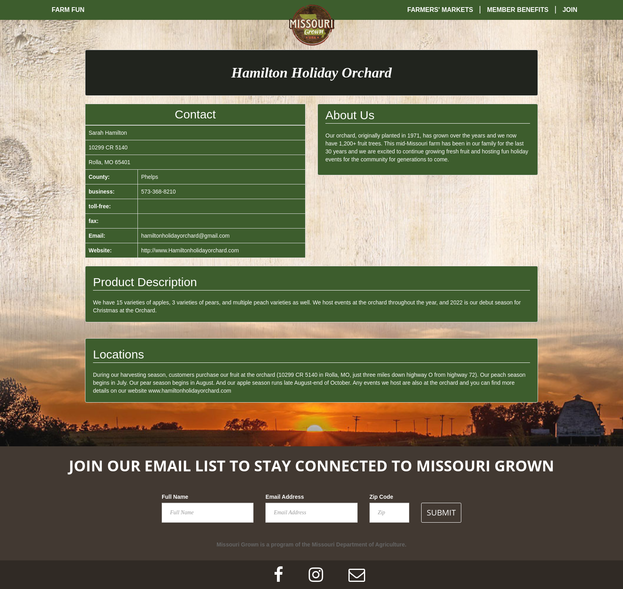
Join (570, 9)
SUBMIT (441, 512)
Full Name (175, 497)
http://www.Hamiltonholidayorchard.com (190, 250)
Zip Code (381, 497)
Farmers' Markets (440, 9)
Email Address (284, 497)
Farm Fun (68, 9)
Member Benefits (518, 9)
